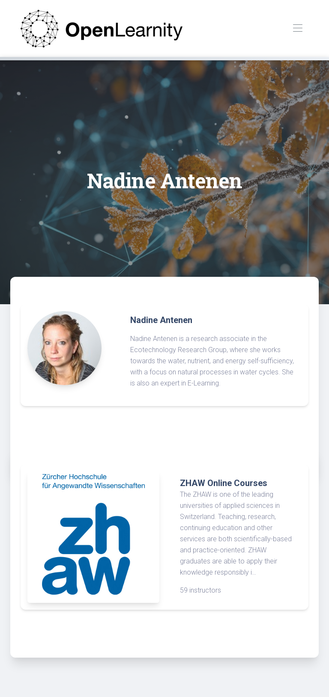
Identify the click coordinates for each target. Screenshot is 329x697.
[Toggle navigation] (297, 28)
